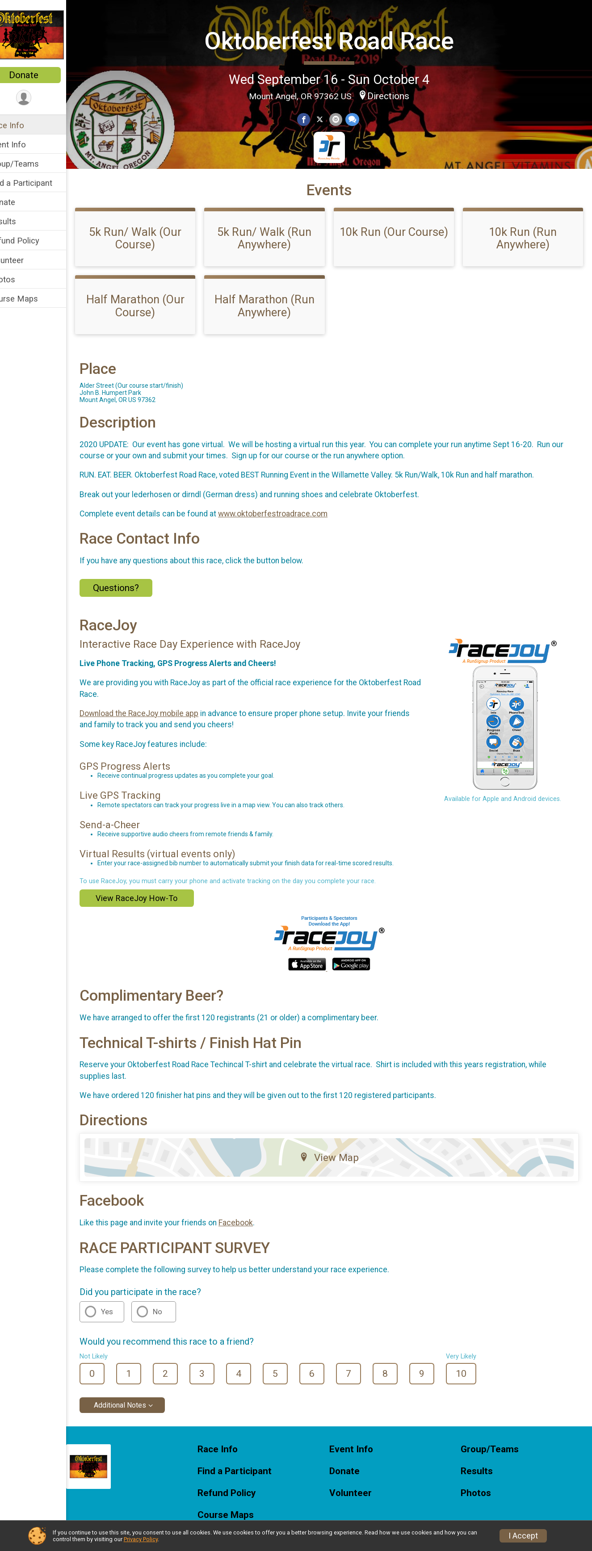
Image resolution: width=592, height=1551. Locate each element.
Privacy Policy (141, 1539)
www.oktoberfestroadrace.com (291, 536)
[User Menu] (42, 98)
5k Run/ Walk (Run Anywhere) (276, 261)
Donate (42, 75)
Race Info (25, 125)
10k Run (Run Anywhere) (525, 261)
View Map (338, 1180)
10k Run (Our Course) (401, 261)
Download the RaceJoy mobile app (157, 736)
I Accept (523, 1535)
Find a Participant (39, 183)
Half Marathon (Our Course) (151, 329)
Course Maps (32, 298)
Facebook (254, 1245)
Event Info (26, 144)
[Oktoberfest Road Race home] (42, 34)
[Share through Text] (361, 118)
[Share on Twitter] (329, 118)
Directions (398, 95)
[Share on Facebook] (313, 118)
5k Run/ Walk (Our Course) (151, 261)
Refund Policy (32, 240)
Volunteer (24, 260)
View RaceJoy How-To (155, 921)
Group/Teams (32, 163)
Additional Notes (139, 1428)
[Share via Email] (344, 118)
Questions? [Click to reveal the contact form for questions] (135, 611)
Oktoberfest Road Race (338, 39)
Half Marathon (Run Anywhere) (276, 329)
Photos (20, 279)
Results (21, 221)
